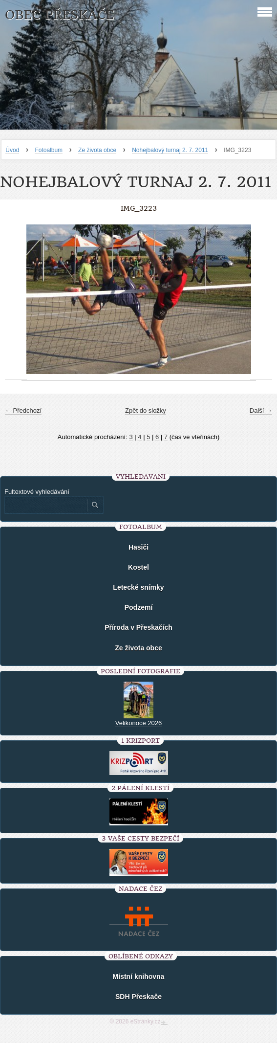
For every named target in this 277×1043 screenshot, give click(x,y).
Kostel (138, 567)
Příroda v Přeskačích (138, 627)
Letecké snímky (138, 587)
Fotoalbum (49, 150)
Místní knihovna (139, 976)
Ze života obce (97, 150)
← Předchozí (23, 410)
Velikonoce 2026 (138, 723)
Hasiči (138, 547)
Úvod (12, 150)
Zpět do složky (145, 410)
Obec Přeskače (59, 14)
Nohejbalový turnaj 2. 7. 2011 (170, 150)
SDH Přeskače (138, 996)
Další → (261, 410)
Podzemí (139, 607)
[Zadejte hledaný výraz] (45, 505)
